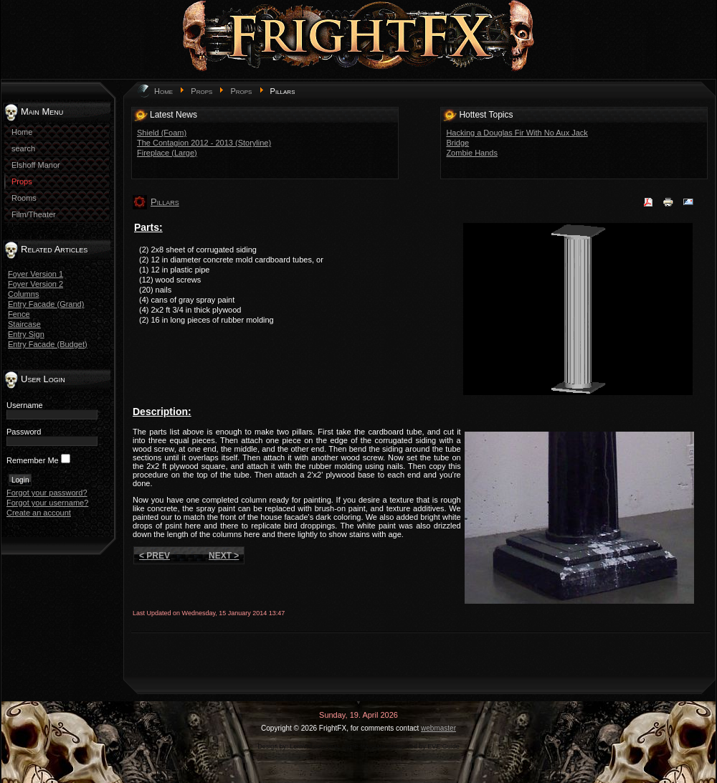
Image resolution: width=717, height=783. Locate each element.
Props (201, 91)
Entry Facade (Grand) (46, 304)
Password (23, 431)
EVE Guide (443, 746)
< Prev (154, 556)
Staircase (24, 324)
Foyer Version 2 (35, 284)
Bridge (457, 142)
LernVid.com (308, 746)
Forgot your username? (47, 502)
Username (24, 405)
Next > (224, 556)
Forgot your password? (46, 492)
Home (163, 91)
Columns (23, 294)
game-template (363, 746)
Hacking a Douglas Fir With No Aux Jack (516, 132)
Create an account (38, 512)
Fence (19, 314)
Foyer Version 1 (35, 274)
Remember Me (32, 460)
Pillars (165, 201)
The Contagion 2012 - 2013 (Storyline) (204, 142)
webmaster (438, 728)
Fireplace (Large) (167, 152)
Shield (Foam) (161, 132)
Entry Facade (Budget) (47, 344)
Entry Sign (26, 334)
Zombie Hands (472, 152)
